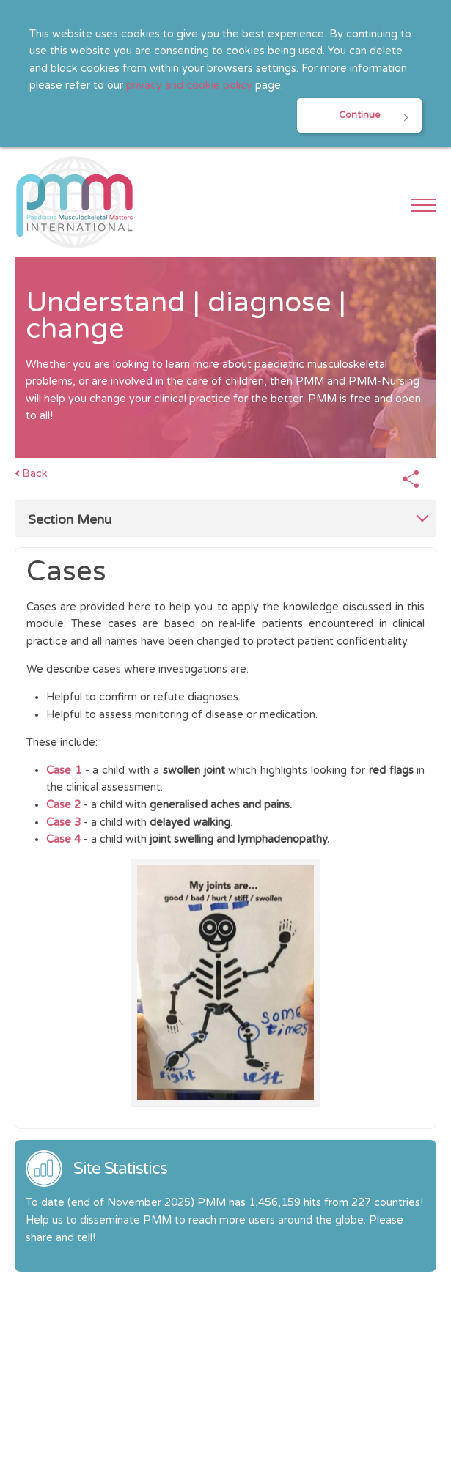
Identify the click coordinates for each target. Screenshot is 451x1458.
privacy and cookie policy (189, 85)
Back (35, 473)
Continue (360, 115)
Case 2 (63, 805)
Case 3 (63, 822)
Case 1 (63, 770)
